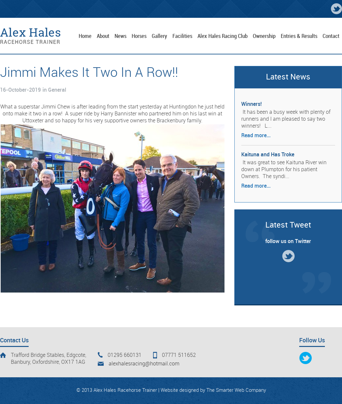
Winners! (251, 104)
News (120, 36)
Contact (331, 36)
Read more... (256, 136)
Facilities (182, 36)
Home (85, 36)
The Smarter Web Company (236, 390)
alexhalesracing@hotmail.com (144, 364)
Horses (139, 36)
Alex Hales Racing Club (222, 36)
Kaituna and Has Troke (267, 155)
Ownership (264, 36)
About (103, 36)
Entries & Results (299, 36)
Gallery (159, 36)
